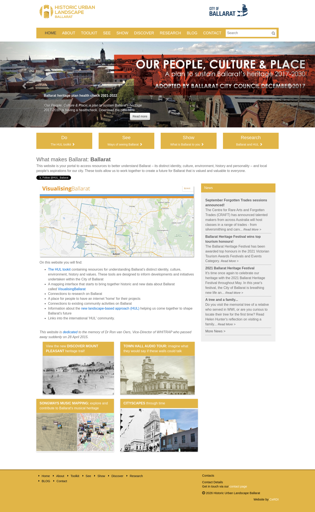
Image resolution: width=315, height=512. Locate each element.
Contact (212, 33)
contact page (238, 486)
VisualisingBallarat (71, 289)
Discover (144, 33)
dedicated (70, 332)
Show (122, 33)
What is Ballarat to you (185, 144)
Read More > (252, 229)
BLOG (192, 33)
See (107, 33)
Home (50, 33)
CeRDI (274, 499)
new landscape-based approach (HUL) (110, 308)
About (68, 33)
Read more (140, 116)
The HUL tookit (60, 269)
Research (170, 33)
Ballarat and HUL (247, 144)
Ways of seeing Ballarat (123, 144)
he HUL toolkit (61, 144)
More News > (215, 331)
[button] (23, 84)
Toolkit (89, 33)
